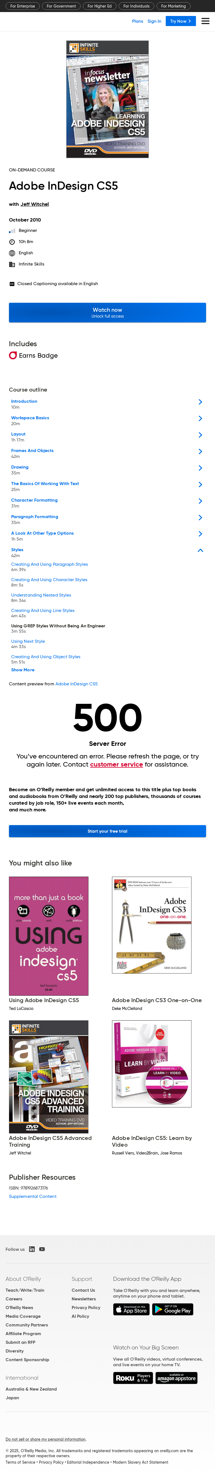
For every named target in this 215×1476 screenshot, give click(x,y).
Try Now (180, 21)
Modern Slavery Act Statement (140, 1462)
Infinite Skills (31, 264)
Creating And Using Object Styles (46, 660)
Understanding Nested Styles (41, 598)
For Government (61, 6)
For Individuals (136, 6)
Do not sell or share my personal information (45, 1439)
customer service (116, 764)
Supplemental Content (33, 1196)
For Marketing (173, 6)
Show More (22, 670)
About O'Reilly (23, 1278)
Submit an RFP (20, 1342)
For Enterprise (22, 6)
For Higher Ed (100, 6)
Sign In (154, 21)
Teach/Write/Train (25, 1290)
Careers (14, 1299)
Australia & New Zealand (31, 1389)
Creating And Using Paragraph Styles (49, 567)
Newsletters (84, 1299)
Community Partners (27, 1325)
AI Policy (80, 1316)
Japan (12, 1398)
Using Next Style (28, 644)
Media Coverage (23, 1316)
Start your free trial (108, 831)
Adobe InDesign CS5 (76, 683)
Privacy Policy (86, 1307)
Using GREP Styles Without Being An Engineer (58, 629)
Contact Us (83, 1290)
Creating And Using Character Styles (49, 583)
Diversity (15, 1351)
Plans (137, 21)
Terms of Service (20, 1462)
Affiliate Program (23, 1334)
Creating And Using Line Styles (42, 613)
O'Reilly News (19, 1307)
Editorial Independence (88, 1462)
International (22, 1377)
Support (82, 1278)
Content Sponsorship (27, 1360)
